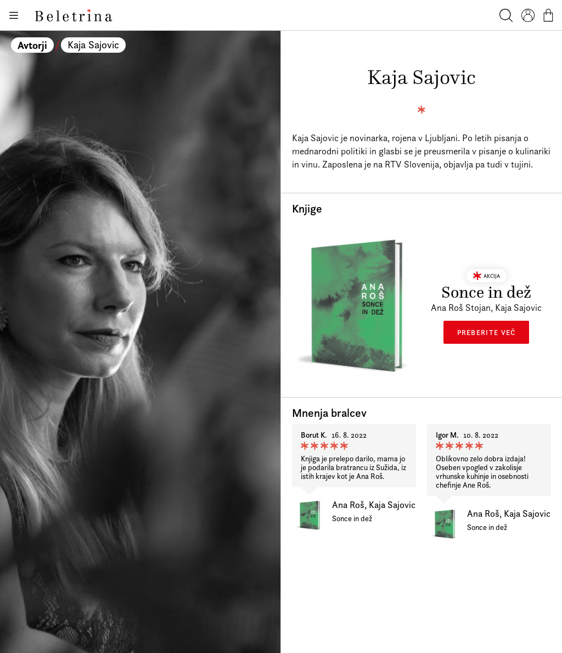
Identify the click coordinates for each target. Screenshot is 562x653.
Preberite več (486, 332)
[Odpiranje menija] (13, 15)
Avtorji (32, 45)
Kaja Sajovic (93, 44)
